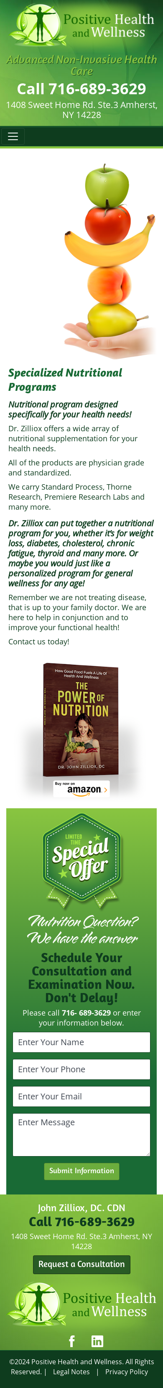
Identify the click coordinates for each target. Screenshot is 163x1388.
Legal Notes (71, 1371)
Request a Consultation (81, 1264)
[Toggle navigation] (13, 136)
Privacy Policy (126, 1371)
